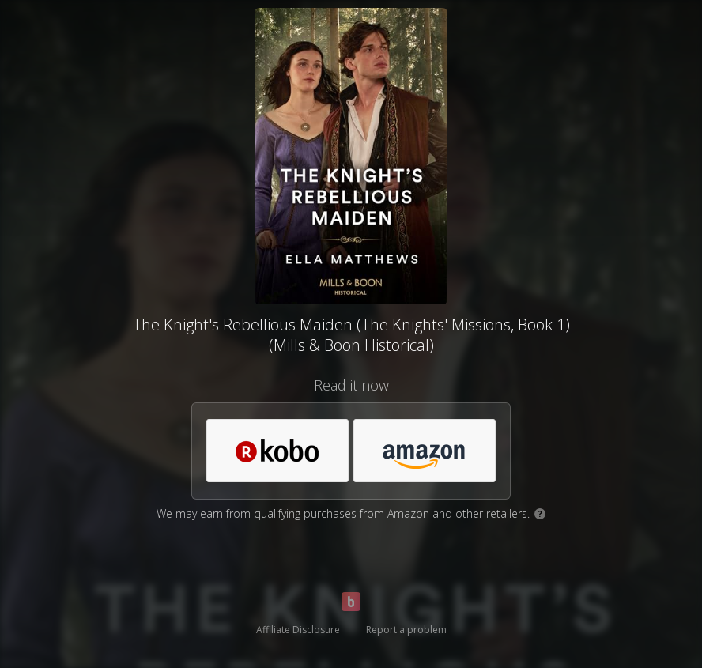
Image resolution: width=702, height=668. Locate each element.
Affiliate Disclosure (298, 629)
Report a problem (406, 629)
